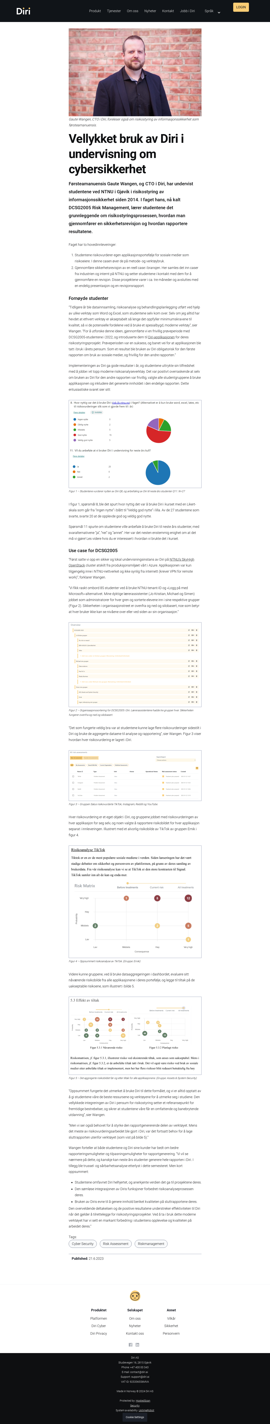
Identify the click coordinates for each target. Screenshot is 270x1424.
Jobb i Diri (187, 11)
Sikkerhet (171, 1326)
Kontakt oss (135, 1333)
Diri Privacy (98, 1333)
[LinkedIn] (137, 1344)
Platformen (98, 1318)
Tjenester (114, 11)
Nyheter (150, 11)
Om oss (132, 11)
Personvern (171, 1333)
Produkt (95, 11)
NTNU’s (176, 559)
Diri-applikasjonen (161, 337)
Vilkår (171, 1318)
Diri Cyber (98, 1326)
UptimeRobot (146, 1410)
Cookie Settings (135, 1417)
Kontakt (168, 11)
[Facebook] (130, 1344)
